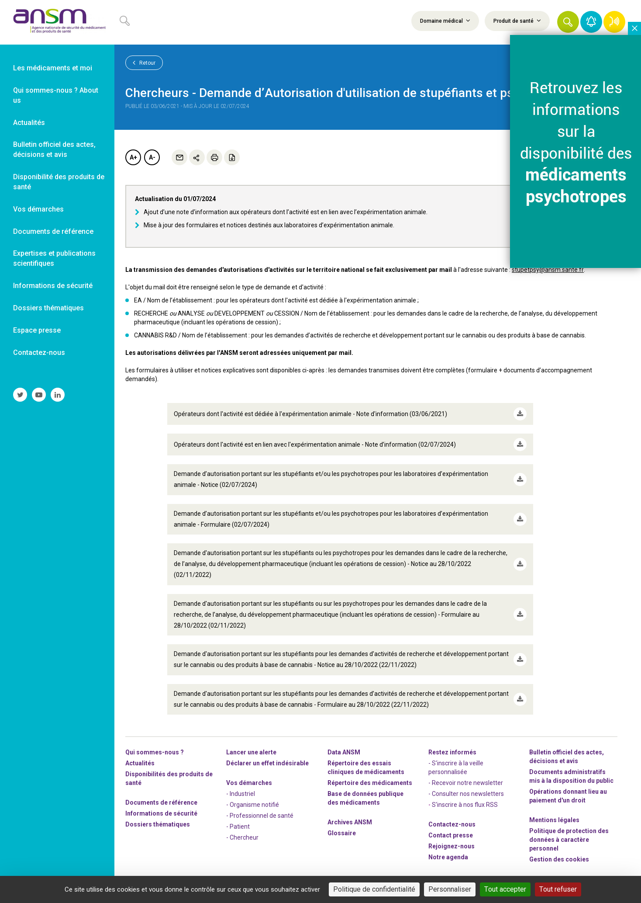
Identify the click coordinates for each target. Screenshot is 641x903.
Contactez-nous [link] (39, 352)
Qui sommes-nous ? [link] (154, 752)
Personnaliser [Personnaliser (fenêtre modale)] (449, 889)
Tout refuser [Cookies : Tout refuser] (558, 889)
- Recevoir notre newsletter (465, 782)
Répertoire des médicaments (369, 782)
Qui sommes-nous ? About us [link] (55, 95)
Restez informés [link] (452, 752)
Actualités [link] (29, 122)
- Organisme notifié (252, 804)
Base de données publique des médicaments (365, 798)
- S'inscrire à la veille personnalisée (455, 767)
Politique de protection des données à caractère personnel (569, 839)
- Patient (238, 826)
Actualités (140, 763)
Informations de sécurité (161, 813)
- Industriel (240, 793)
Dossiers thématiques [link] (48, 308)
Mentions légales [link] (554, 819)
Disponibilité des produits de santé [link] (58, 182)
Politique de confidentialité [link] (374, 889)
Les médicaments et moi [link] (52, 68)
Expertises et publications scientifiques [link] (54, 258)
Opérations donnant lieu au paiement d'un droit (568, 796)
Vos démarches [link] (38, 209)
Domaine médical (445, 20)
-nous (451, 846)
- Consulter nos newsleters (466, 793)
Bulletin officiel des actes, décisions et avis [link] (54, 149)
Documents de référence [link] (53, 231)
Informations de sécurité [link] (53, 285)
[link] (57, 22)
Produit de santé (517, 20)
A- (152, 157)
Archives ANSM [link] (349, 822)
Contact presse (450, 835)
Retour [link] (144, 62)
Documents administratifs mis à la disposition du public (571, 776)
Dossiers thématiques (157, 824)
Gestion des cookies (559, 859)
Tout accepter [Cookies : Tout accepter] (505, 889)
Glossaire (341, 833)
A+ (133, 157)
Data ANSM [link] (343, 752)
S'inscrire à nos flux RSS (465, 804)
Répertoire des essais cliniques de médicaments (365, 767)
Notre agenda (448, 857)
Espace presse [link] (37, 330)
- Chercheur (242, 837)
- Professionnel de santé (259, 815)
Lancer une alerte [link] (251, 752)
